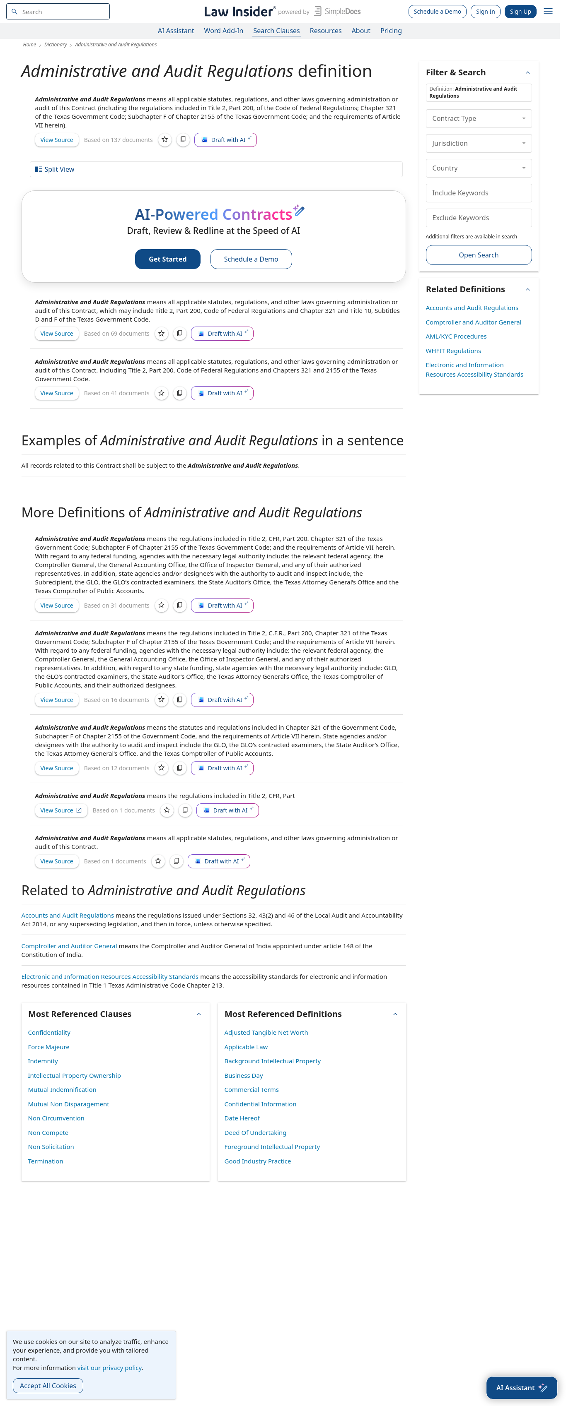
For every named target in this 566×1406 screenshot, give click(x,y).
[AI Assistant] (522, 1387)
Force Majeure (49, 1047)
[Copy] (183, 140)
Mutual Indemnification (62, 1089)
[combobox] (58, 11)
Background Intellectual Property (273, 1061)
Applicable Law (246, 1047)
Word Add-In (224, 30)
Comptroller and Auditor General (69, 946)
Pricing (391, 30)
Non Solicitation (51, 1146)
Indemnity (43, 1061)
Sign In (485, 11)
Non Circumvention (56, 1118)
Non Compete (48, 1132)
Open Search (478, 255)
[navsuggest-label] (58, 11)
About (361, 30)
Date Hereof (242, 1118)
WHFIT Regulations (453, 350)
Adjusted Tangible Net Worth (266, 1032)
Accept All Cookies (48, 1385)
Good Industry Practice (258, 1161)
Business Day (244, 1075)
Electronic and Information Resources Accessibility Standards (110, 976)
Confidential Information (261, 1104)
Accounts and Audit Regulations (68, 915)
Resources (326, 30)
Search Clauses (276, 30)
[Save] (165, 140)
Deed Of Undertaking (256, 1132)
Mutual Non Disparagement (68, 1104)
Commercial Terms (252, 1089)
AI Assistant (176, 30)
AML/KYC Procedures (456, 336)
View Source (57, 140)
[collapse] (524, 118)
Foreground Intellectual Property (272, 1146)
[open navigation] (548, 11)
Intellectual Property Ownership (74, 1075)
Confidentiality (49, 1032)
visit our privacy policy (109, 1367)
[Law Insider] (281, 11)
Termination (45, 1161)
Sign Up (520, 11)
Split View (54, 169)
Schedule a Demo (438, 11)
